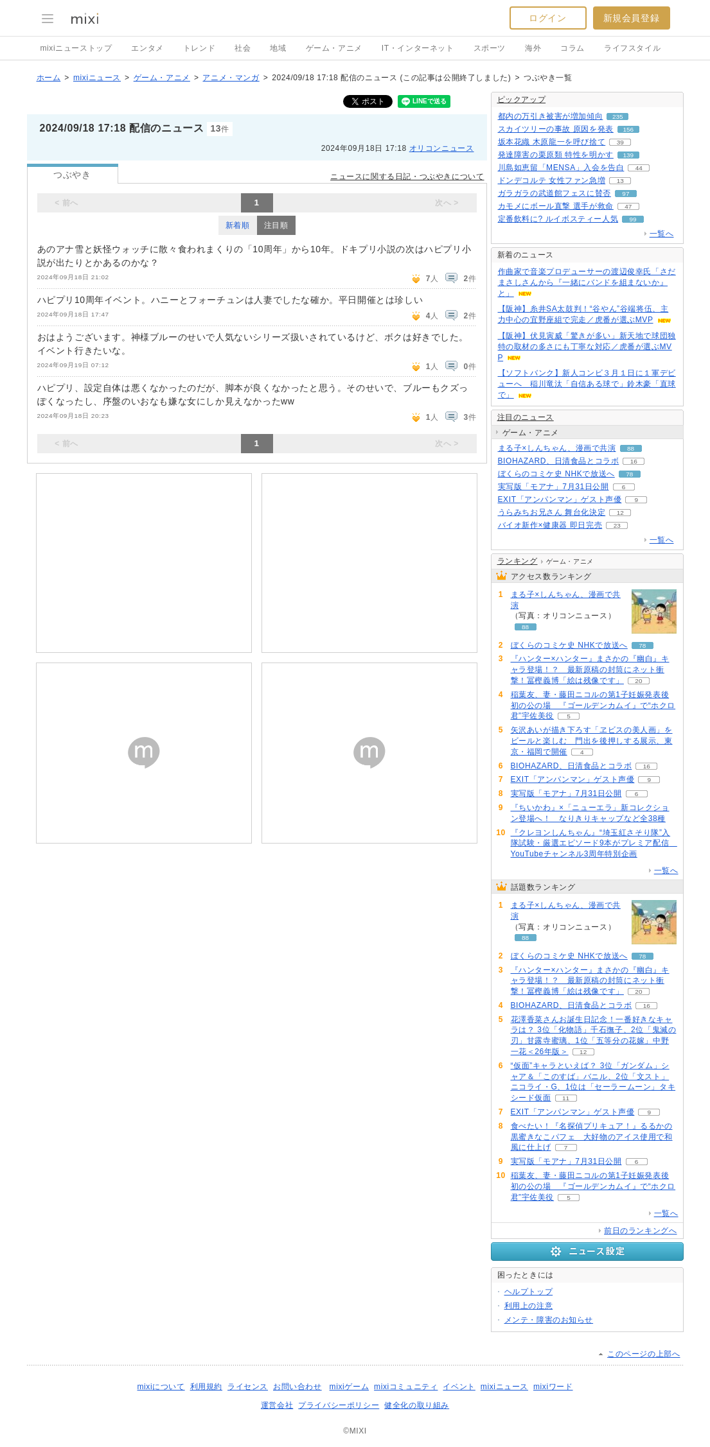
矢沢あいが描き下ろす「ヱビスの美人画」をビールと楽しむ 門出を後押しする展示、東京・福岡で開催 (592, 740)
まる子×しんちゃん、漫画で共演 (557, 448)
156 (628, 129)
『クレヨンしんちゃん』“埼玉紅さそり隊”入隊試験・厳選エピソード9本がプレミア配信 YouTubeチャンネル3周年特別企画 (594, 843)
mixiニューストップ (76, 48)
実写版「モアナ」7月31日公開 (553, 486)
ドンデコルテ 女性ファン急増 (552, 180)
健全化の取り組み (416, 1405)
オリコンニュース (441, 148)
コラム (572, 48)
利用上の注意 (528, 1305)
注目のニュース (525, 417)
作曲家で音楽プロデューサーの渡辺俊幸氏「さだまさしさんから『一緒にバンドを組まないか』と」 (587, 282)
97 (625, 193)
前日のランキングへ (640, 1230)
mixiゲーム (349, 1386)
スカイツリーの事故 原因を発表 (556, 129)
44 (639, 167)
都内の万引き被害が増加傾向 (550, 116)
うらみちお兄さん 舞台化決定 (552, 512)
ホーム (49, 77)
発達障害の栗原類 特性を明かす (556, 154)
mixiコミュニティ (406, 1386)
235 (617, 116)
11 (565, 1098)
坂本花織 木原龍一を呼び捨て (552, 141)
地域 (278, 48)
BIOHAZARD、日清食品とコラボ (558, 460)
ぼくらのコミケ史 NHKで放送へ (556, 473)
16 (633, 461)
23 (617, 525)
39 (620, 142)
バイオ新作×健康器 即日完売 (550, 525)
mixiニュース (97, 77)
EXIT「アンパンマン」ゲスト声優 (560, 499)
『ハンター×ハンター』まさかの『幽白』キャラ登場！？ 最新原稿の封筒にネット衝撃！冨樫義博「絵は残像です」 (590, 669)
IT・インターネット (418, 48)
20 (638, 680)
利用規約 (206, 1386)
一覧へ (662, 233)
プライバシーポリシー (338, 1405)
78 (629, 474)
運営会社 (277, 1405)
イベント (459, 1386)
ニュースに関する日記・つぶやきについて (407, 176)
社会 (243, 48)
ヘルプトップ (528, 1291)
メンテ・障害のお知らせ (549, 1319)
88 (630, 448)
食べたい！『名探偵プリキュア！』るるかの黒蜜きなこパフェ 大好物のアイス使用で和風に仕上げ (592, 1137)
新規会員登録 (631, 18)
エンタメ (147, 48)
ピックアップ (521, 99)
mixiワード (553, 1386)
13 (620, 180)
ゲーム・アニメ (334, 48)
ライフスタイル (632, 48)
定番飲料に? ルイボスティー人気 (558, 218)
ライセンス (247, 1386)
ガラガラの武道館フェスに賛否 (554, 193)
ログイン (547, 18)
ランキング (517, 561)
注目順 (276, 225)
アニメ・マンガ (230, 77)
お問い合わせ (297, 1386)
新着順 (238, 225)
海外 (533, 48)
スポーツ (490, 48)
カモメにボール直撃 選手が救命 (556, 206)
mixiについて (160, 1386)
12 (620, 512)
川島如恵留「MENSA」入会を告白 (561, 167)
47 (628, 206)
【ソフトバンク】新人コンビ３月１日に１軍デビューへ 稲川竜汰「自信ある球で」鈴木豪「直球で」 (587, 383)
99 (633, 219)
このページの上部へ (643, 1353)
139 (628, 155)
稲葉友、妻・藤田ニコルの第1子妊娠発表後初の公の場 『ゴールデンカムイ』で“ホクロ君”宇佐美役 (593, 705)
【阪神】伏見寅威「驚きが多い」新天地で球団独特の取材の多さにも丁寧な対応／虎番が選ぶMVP (587, 346)
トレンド (199, 48)
